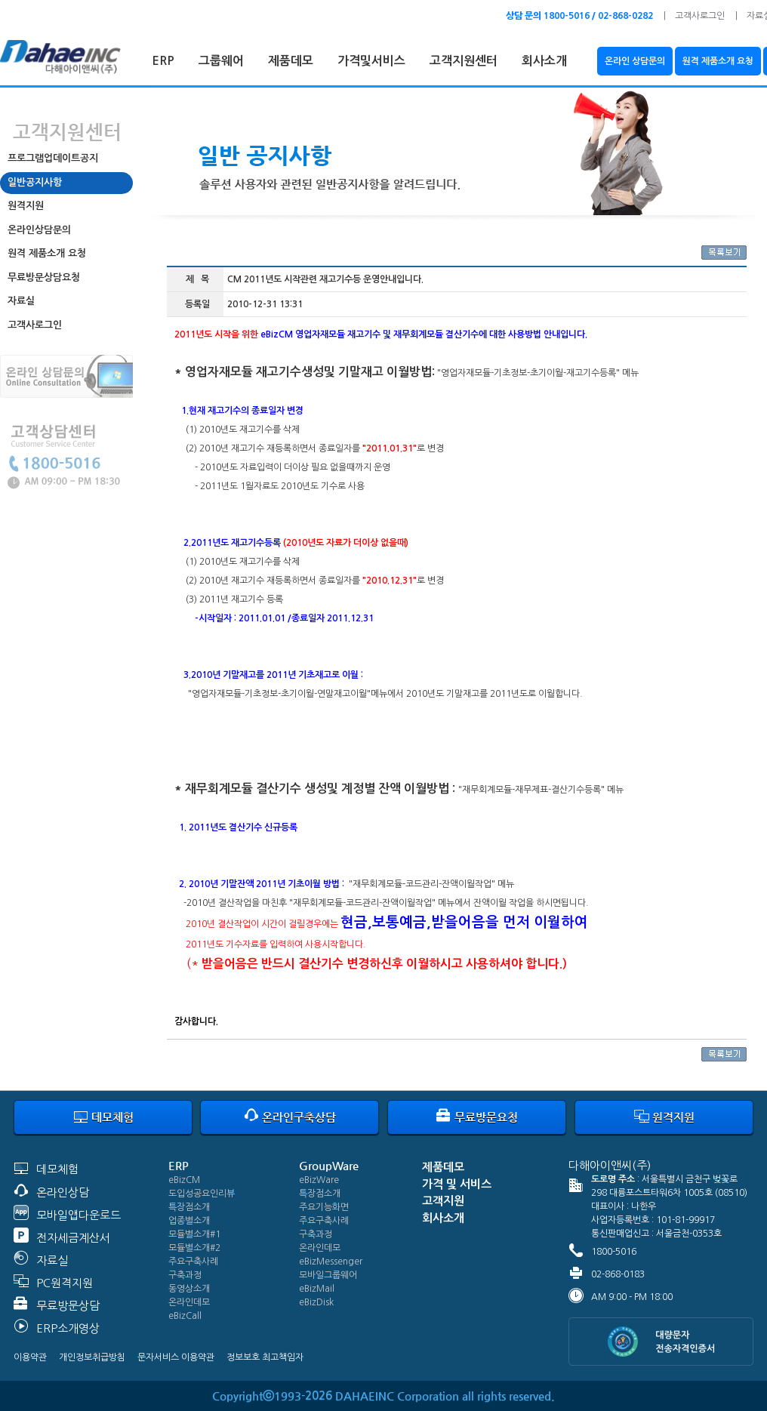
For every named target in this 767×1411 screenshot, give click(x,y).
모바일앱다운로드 (78, 1215)
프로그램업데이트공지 (53, 158)
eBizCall (185, 1315)
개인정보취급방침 (92, 1357)
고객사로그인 (700, 15)
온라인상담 (62, 1192)
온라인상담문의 (39, 230)
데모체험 (103, 1117)
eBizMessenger (330, 1261)
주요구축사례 (193, 1261)
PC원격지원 (64, 1283)
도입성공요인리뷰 (201, 1193)
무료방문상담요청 (44, 277)
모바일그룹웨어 (328, 1275)
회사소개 (544, 60)
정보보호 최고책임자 (264, 1357)
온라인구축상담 (290, 1117)
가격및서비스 (371, 60)
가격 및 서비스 (456, 1184)
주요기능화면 (324, 1207)
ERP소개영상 (68, 1328)
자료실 (21, 301)
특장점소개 (189, 1207)
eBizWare (319, 1180)
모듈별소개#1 (194, 1234)
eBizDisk (316, 1302)
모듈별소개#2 (194, 1247)
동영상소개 (189, 1288)
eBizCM (184, 1180)
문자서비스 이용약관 (175, 1357)
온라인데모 (189, 1302)
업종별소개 (189, 1220)
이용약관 (30, 1357)
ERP (163, 60)
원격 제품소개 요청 (717, 61)
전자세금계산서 (73, 1237)
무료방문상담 (68, 1305)
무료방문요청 (477, 1117)
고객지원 (443, 1200)
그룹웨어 (221, 60)
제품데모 (290, 60)
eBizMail (316, 1288)
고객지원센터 (463, 60)
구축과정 (185, 1275)
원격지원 (26, 206)
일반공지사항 (35, 182)
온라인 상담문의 (635, 61)
